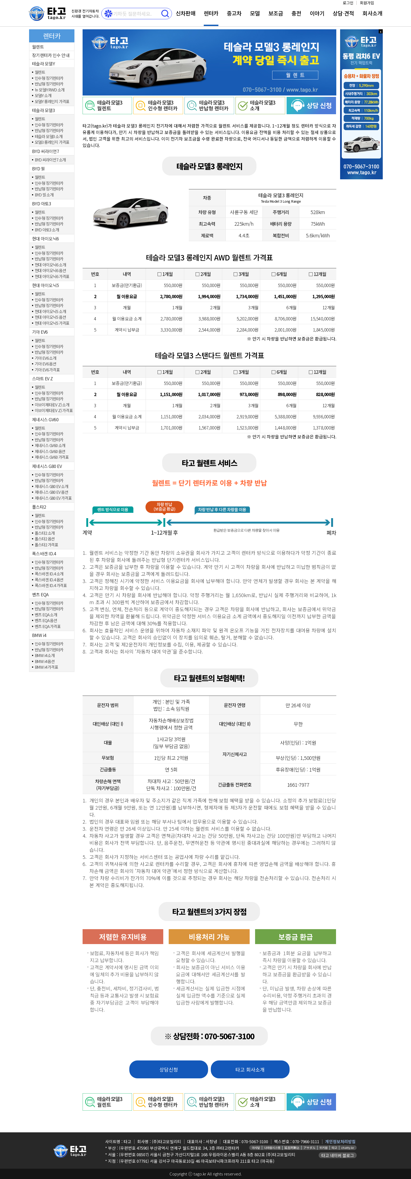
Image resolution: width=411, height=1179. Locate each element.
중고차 (234, 13)
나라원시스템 (272, 1147)
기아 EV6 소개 (45, 358)
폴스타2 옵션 (45, 539)
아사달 (256, 1147)
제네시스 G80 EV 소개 (51, 486)
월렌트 (38, 46)
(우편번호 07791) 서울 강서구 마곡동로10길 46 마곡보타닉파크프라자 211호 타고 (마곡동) (196, 1161)
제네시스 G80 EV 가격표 (53, 498)
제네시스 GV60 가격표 (52, 457)
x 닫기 (380, 31)
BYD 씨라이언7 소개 (50, 160)
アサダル (309, 1147)
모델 (255, 13)
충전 (296, 13)
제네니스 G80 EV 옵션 (51, 492)
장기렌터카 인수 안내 (51, 55)
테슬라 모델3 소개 (48, 136)
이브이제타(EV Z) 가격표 (54, 410)
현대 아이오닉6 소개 (50, 265)
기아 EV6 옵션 (45, 364)
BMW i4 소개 (45, 655)
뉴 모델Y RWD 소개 (50, 90)
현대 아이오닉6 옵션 (50, 270)
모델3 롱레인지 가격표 (52, 142)
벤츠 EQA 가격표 (48, 626)
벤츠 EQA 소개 (46, 615)
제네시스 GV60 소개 (50, 445)
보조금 (275, 13)
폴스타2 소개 (45, 533)
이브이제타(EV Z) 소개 (52, 405)
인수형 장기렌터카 (49, 78)
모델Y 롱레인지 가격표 (52, 101)
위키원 (323, 1147)
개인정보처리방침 (340, 1141)
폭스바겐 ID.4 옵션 (49, 580)
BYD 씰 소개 (44, 195)
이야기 (317, 13)
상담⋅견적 (343, 13)
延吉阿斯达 (291, 1147)
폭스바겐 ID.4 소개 (49, 574)
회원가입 (367, 2)
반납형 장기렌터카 (49, 84)
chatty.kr (347, 1147)
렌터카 (211, 13)
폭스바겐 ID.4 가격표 (51, 585)
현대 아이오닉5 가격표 (52, 323)
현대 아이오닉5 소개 (50, 311)
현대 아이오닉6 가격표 (52, 276)
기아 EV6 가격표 (47, 370)
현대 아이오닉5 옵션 (50, 317)
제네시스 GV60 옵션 (50, 451)
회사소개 (372, 13)
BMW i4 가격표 (46, 667)
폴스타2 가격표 (46, 545)
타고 (334, 1147)
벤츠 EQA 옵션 (46, 620)
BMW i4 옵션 (45, 661)
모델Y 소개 (43, 95)
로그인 (348, 2)
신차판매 (185, 13)
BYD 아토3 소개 (47, 230)
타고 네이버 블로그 (337, 1155)
